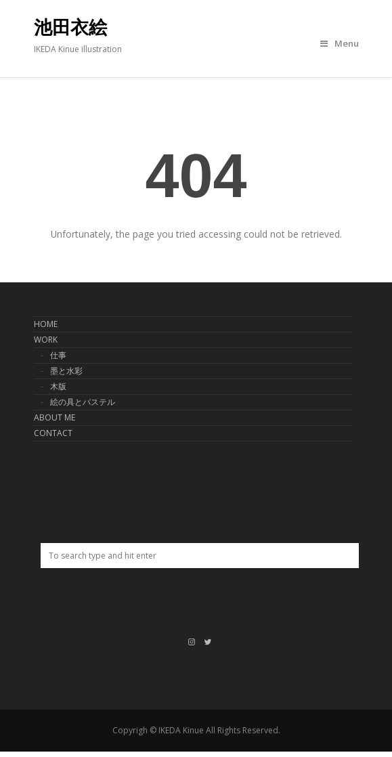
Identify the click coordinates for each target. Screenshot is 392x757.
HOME (46, 324)
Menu (339, 43)
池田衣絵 (70, 27)
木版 (58, 386)
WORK (46, 339)
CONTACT (53, 433)
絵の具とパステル (82, 402)
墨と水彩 (66, 370)
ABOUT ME (54, 417)
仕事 (58, 355)
